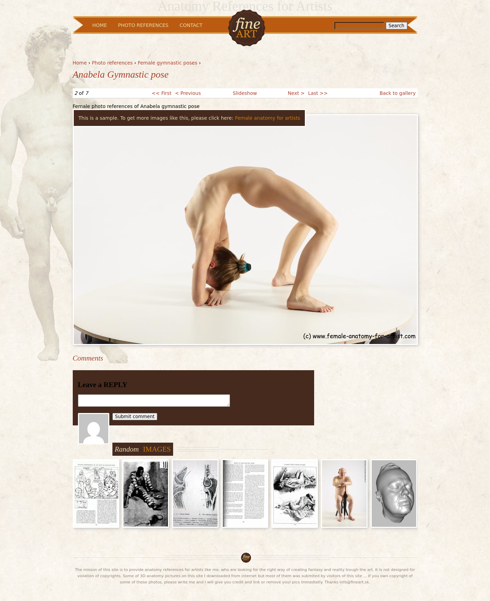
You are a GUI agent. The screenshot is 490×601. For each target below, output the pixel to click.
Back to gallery (398, 93)
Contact (191, 25)
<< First (161, 93)
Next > (296, 93)
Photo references (112, 63)
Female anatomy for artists (267, 118)
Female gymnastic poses (167, 63)
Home (80, 63)
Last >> (318, 93)
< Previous (188, 93)
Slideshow (245, 93)
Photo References (143, 25)
